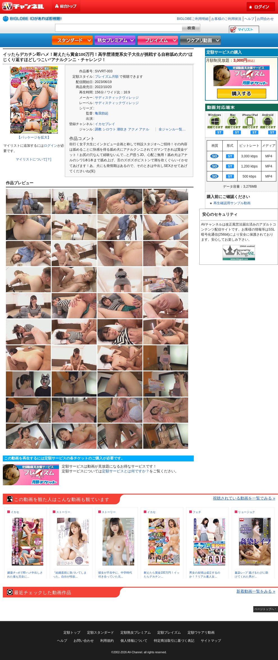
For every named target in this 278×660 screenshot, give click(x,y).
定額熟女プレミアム (135, 632)
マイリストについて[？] (33, 159)
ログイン (50, 146)
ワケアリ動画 (201, 40)
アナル (144, 129)
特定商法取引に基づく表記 (174, 641)
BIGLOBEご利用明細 (193, 19)
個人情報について (133, 641)
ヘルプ (249, 19)
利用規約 (107, 641)
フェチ (197, 512)
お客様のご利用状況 (226, 19)
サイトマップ (211, 641)
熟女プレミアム (116, 40)
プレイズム (158, 40)
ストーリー (63, 512)
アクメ (133, 129)
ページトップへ (264, 609)
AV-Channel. (135, 652)
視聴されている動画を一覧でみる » (244, 498)
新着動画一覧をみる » (255, 591)
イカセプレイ (105, 124)
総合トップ (66, 6)
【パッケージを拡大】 (34, 137)
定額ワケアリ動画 (201, 632)
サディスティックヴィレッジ (117, 98)
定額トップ (71, 632)
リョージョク (246, 512)
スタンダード (73, 40)
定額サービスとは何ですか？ (125, 471)
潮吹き (122, 129)
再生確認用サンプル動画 (231, 203)
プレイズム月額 (107, 77)
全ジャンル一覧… (172, 129)
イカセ (15, 512)
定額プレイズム (169, 632)
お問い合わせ (84, 641)
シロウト (109, 129)
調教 (98, 129)
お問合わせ (265, 19)
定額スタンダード (100, 632)
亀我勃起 (101, 113)
